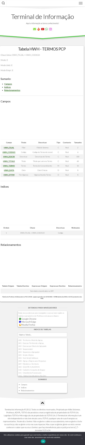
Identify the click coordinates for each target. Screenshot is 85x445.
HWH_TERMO (9, 166)
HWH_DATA (9, 170)
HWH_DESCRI (9, 157)
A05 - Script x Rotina (25, 355)
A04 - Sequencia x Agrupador (29, 352)
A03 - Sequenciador (25, 349)
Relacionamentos (12, 90)
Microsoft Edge (27, 322)
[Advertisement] (42, 122)
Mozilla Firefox (27, 324)
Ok (43, 441)
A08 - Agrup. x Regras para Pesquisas (32, 361)
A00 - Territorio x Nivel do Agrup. (30, 340)
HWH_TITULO (9, 161)
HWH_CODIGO (9, 152)
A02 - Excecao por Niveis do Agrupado (32, 346)
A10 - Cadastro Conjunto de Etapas (31, 370)
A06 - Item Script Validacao (28, 358)
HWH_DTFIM (9, 175)
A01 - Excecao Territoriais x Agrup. (31, 343)
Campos (8, 84)
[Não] (82, 438)
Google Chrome (27, 319)
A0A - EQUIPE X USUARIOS (29, 367)
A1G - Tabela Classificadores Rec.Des (32, 376)
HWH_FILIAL (9, 148)
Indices (7, 87)
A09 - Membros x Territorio (28, 364)
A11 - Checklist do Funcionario (29, 373)
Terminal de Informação (42, 16)
